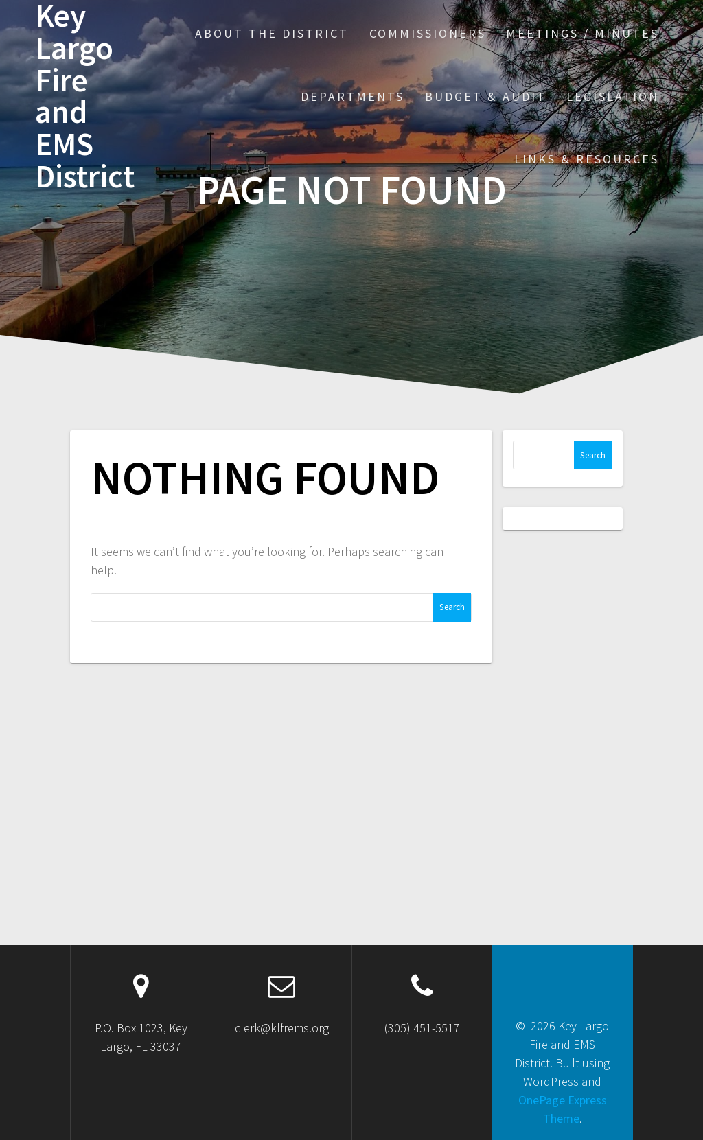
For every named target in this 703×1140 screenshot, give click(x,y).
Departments (352, 96)
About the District (272, 33)
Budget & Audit (485, 96)
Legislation (612, 96)
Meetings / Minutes (582, 33)
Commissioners (427, 33)
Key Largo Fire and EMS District (85, 96)
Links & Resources (586, 159)
